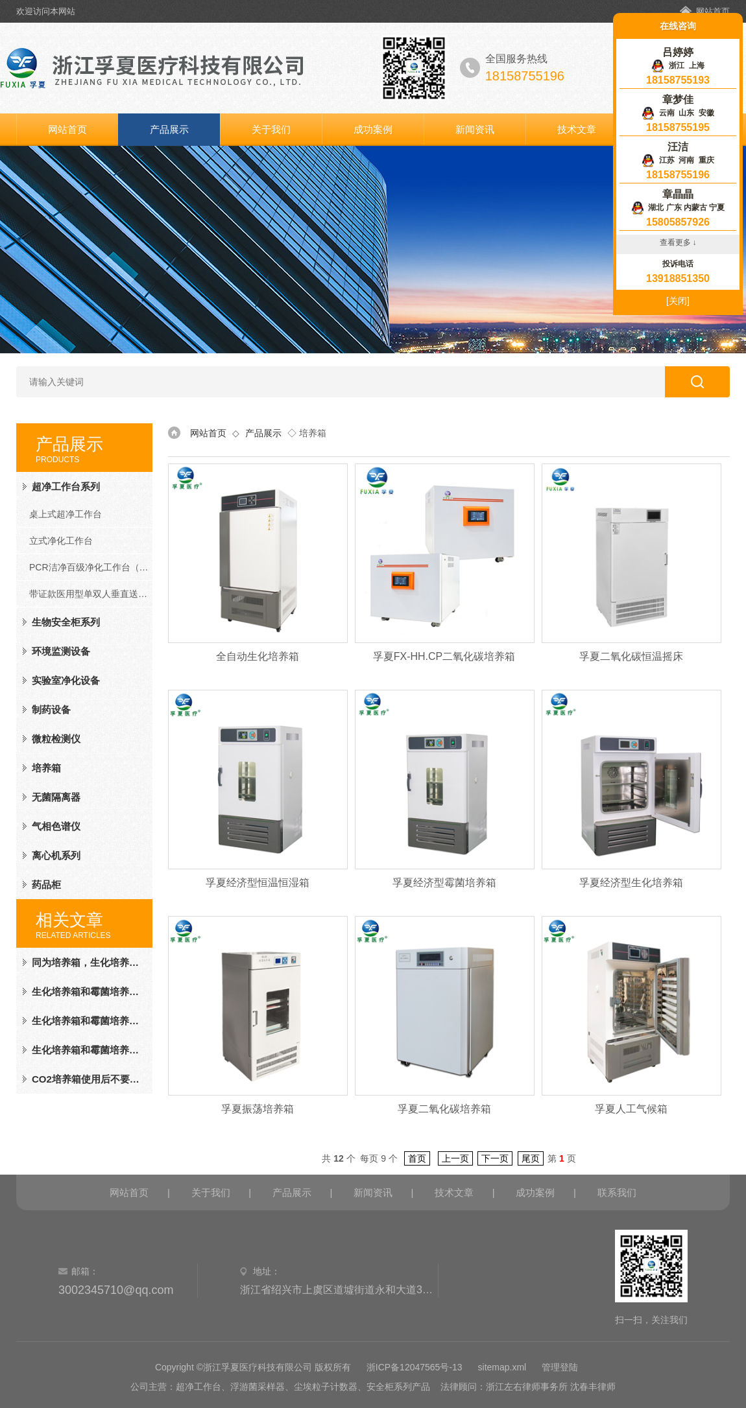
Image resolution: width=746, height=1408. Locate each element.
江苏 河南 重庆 (678, 160)
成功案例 (373, 129)
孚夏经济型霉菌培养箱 (444, 882)
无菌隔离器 (56, 797)
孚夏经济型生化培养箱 (631, 882)
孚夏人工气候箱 (631, 1108)
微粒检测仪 (56, 738)
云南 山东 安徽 (678, 112)
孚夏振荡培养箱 (257, 1108)
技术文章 (576, 129)
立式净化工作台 (61, 540)
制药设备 (51, 709)
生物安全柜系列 (66, 622)
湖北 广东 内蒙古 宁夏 (678, 207)
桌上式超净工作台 (65, 514)
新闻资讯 (474, 129)
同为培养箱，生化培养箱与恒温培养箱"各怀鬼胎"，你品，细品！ (87, 962)
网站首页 (713, 11)
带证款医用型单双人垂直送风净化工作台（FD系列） (90, 594)
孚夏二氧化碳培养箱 (444, 1108)
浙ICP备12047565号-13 (415, 1367)
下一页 (495, 1158)
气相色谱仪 (56, 826)
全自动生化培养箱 (257, 656)
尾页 (531, 1158)
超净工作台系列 (66, 486)
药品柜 (46, 884)
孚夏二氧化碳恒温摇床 (631, 656)
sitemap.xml (502, 1367)
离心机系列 (56, 855)
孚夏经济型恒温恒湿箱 (257, 882)
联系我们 (616, 1192)
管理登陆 (560, 1367)
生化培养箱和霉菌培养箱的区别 (87, 991)
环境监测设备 (61, 651)
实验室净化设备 (66, 680)
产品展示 (169, 129)
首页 (417, 1158)
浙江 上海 (677, 65)
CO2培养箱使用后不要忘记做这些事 (87, 1079)
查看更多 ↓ (678, 242)
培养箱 (46, 767)
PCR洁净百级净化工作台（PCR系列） (90, 567)
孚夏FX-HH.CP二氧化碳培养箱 (444, 656)
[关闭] (678, 301)
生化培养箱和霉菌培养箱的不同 (87, 1020)
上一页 (455, 1158)
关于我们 (271, 129)
